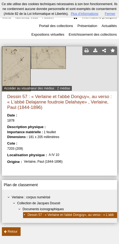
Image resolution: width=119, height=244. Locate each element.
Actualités (109, 26)
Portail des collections (56, 26)
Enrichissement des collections (93, 34)
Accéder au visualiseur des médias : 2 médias (37, 88)
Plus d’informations (84, 14)
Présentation (87, 26)
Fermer (110, 14)
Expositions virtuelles (47, 34)
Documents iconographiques (43, 209)
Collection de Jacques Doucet (38, 203)
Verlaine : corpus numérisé (31, 197)
